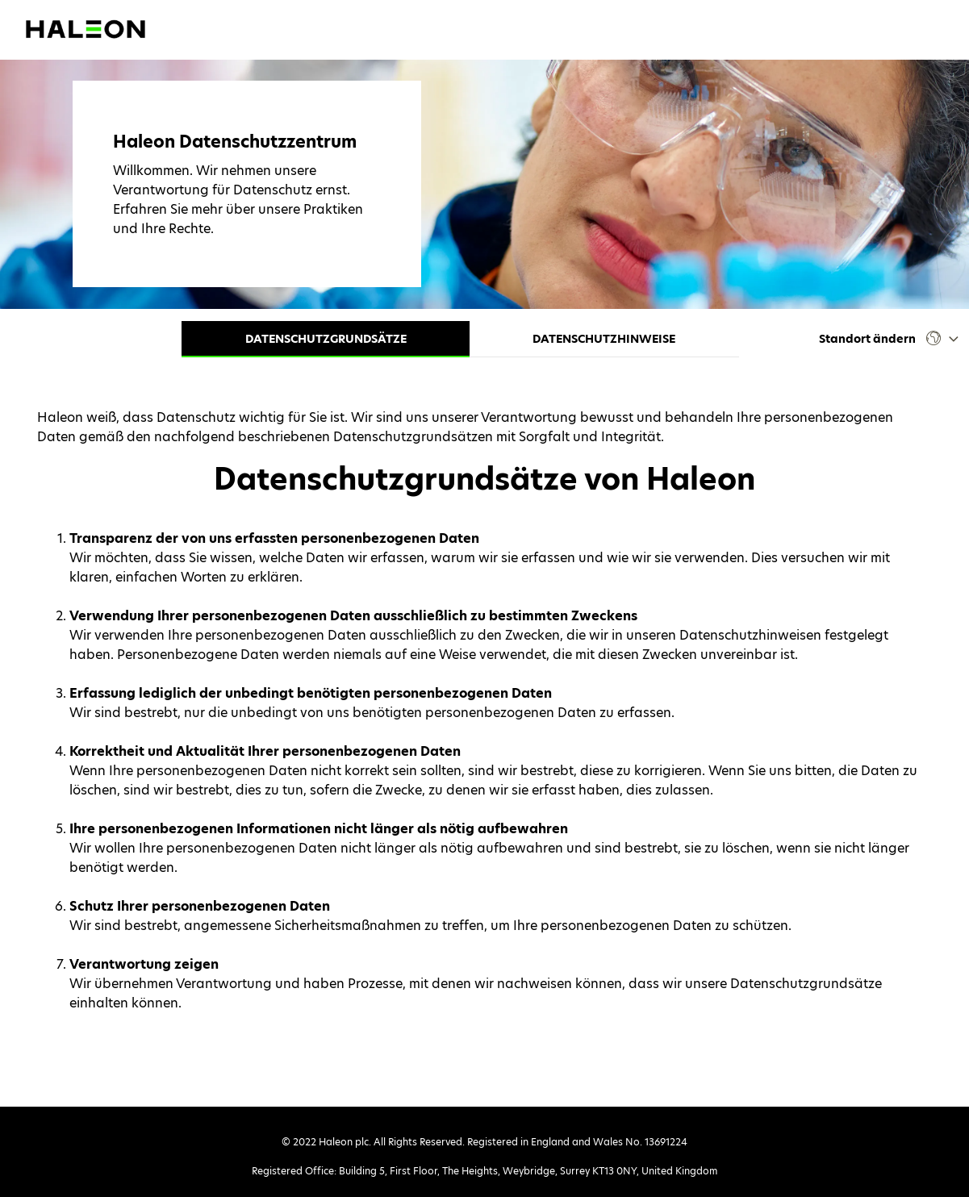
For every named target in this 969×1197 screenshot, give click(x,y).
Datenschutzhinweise (604, 339)
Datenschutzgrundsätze (326, 339)
